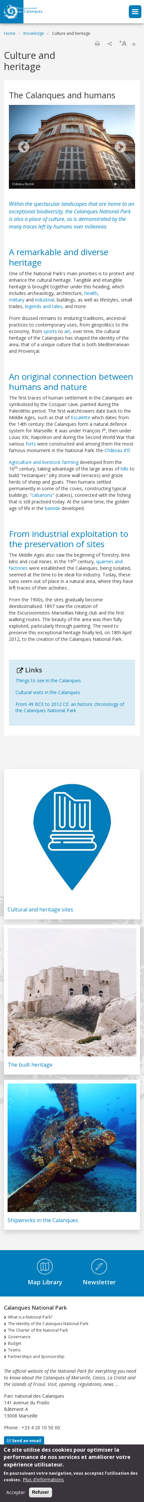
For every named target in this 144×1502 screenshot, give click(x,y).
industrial (44, 300)
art (67, 331)
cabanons (42, 495)
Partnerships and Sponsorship (36, 1356)
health (91, 293)
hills (125, 469)
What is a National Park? (30, 1317)
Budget (14, 1343)
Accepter (15, 1493)
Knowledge (33, 33)
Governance (19, 1337)
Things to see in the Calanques (48, 680)
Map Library (45, 1282)
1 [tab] (115, 184)
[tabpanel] (72, 147)
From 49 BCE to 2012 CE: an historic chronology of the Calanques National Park (69, 707)
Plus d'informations (43, 1481)
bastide (52, 508)
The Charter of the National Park (38, 1330)
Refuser (40, 1493)
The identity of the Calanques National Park (48, 1323)
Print (97, 43)
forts (31, 444)
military (16, 300)
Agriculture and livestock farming (43, 462)
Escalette (80, 417)
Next (120, 147)
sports (50, 331)
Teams (14, 1350)
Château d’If (117, 450)
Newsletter (99, 1282)
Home (9, 33)
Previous (23, 147)
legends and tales (43, 306)
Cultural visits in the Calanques (47, 692)
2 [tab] (122, 184)
